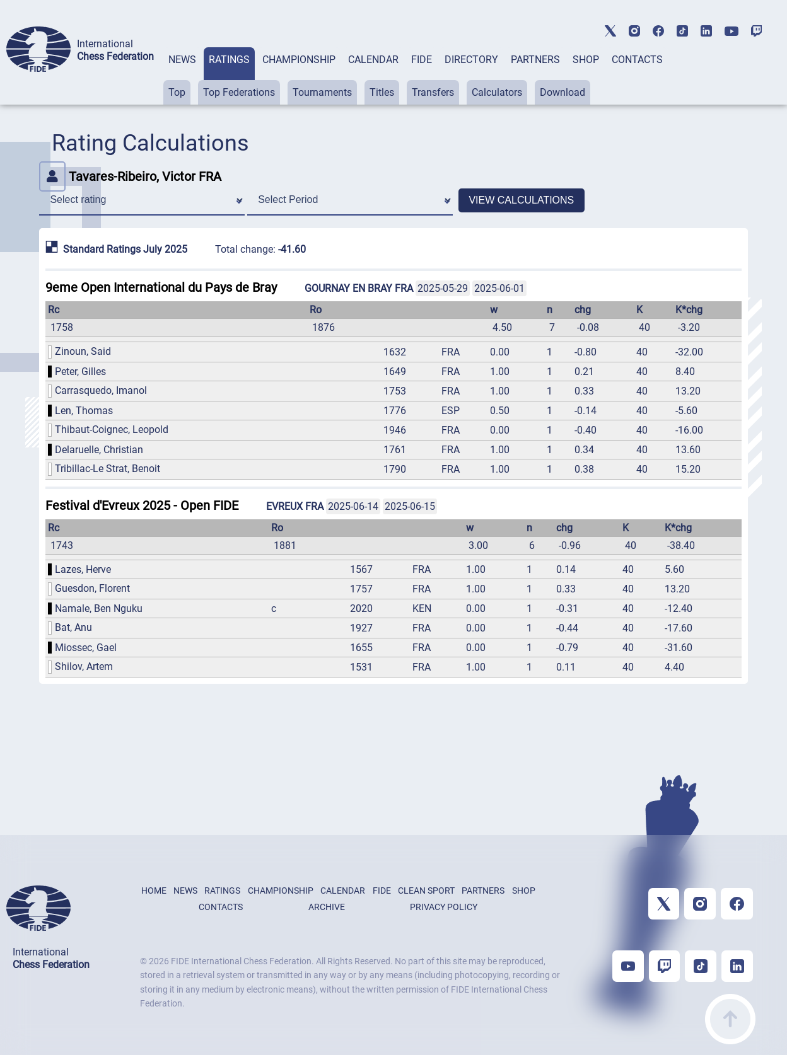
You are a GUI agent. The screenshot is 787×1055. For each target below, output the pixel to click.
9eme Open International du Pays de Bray (161, 287)
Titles (382, 92)
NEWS (182, 60)
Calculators (497, 92)
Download (562, 92)
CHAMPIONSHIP (298, 60)
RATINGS (229, 60)
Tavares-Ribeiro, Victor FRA (130, 176)
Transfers (433, 92)
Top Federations (239, 92)
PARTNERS (535, 60)
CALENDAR (373, 60)
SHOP (586, 60)
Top (176, 92)
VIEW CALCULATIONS (521, 200)
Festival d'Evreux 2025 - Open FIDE (141, 505)
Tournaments (322, 92)
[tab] (182, 76)
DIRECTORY (471, 60)
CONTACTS (637, 60)
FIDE (421, 60)
